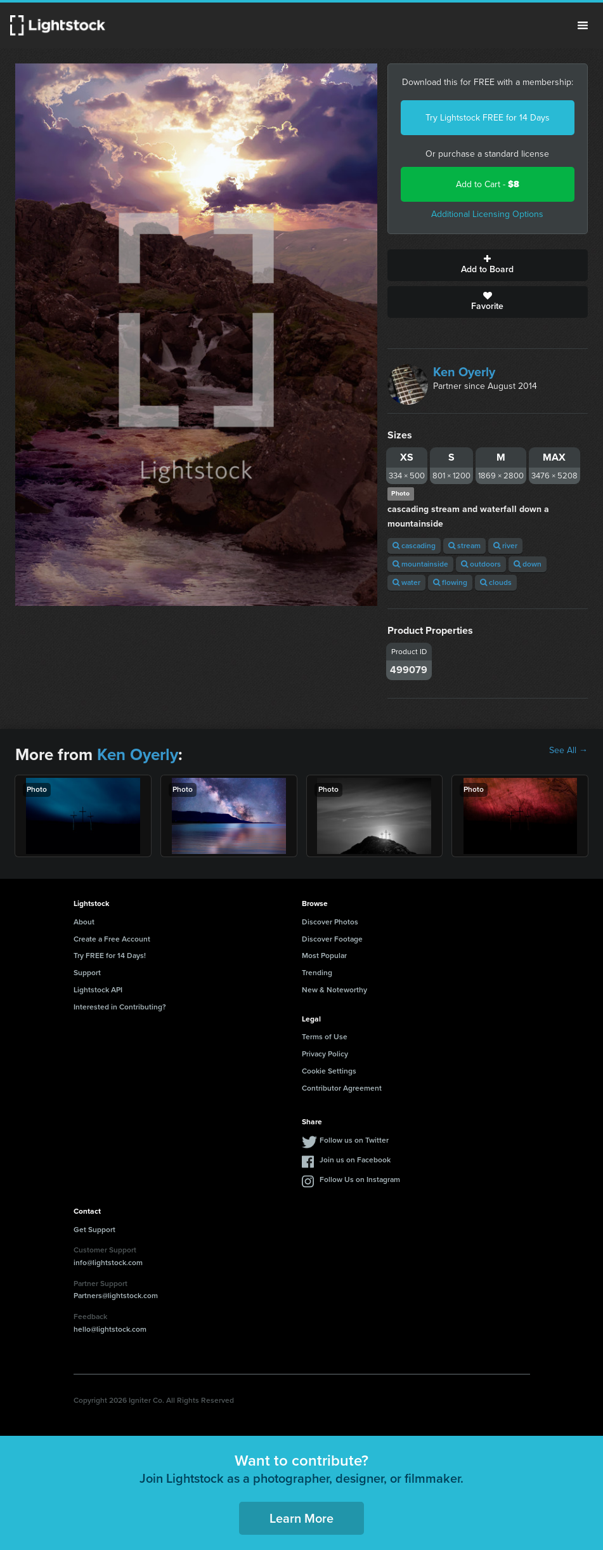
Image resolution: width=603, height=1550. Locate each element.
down (527, 564)
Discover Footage (332, 939)
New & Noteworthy (334, 989)
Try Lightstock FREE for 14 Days (487, 117)
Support (87, 972)
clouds (496, 582)
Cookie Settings (329, 1071)
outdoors (481, 564)
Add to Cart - (487, 184)
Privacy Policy (325, 1054)
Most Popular (324, 955)
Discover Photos (330, 922)
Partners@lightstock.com (116, 1295)
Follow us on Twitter (354, 1140)
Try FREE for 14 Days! (110, 955)
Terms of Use (324, 1036)
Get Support (94, 1229)
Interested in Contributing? (120, 1007)
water (406, 582)
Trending (317, 972)
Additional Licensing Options (487, 214)
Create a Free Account (112, 939)
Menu (583, 25)
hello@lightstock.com (110, 1329)
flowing (450, 582)
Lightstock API (98, 989)
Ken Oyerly (464, 371)
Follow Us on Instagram (360, 1179)
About (84, 922)
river (505, 545)
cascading (414, 545)
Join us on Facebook (355, 1160)
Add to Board (488, 265)
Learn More (301, 1518)
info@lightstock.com (108, 1262)
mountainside (420, 564)
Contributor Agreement (342, 1088)
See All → (568, 750)
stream (464, 545)
